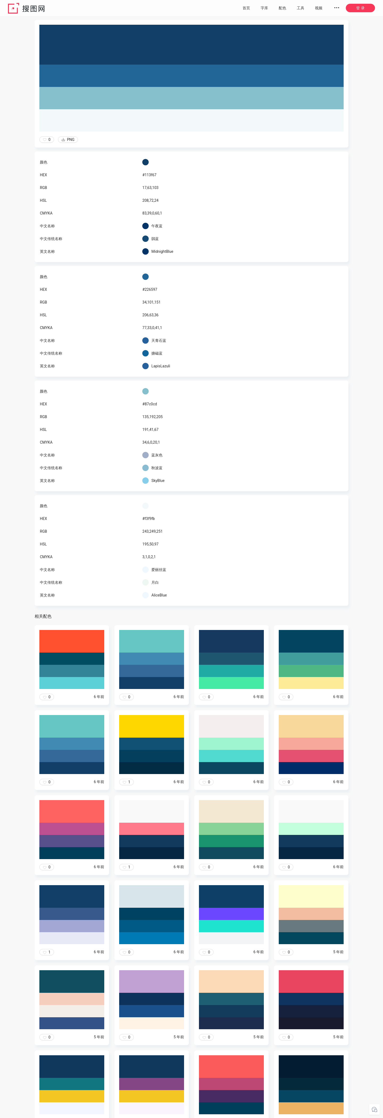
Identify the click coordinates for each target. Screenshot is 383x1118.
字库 (264, 8)
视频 (318, 8)
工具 (300, 8)
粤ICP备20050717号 (229, 1113)
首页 (246, 8)
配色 (282, 8)
